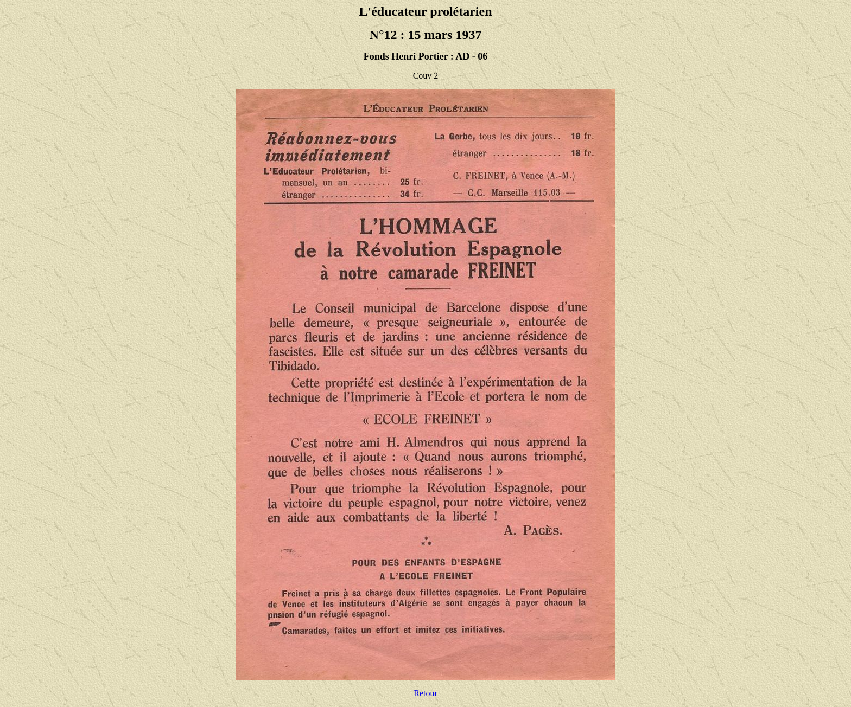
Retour (425, 693)
